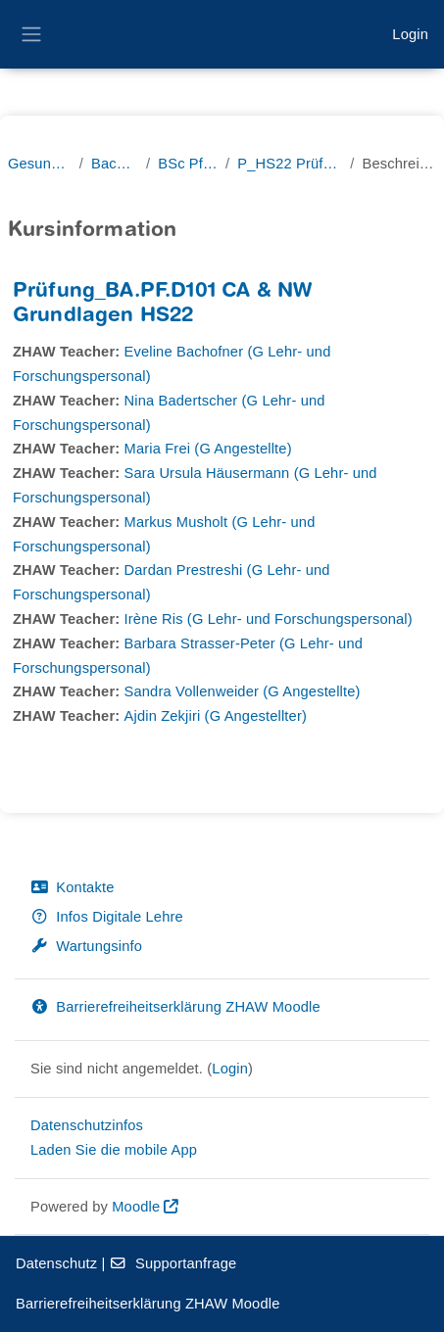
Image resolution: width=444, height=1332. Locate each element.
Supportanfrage (173, 1263)
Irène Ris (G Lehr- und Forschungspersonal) (268, 619)
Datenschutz (56, 1263)
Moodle (136, 1206)
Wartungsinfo (86, 946)
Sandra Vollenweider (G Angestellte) (242, 691)
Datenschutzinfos (86, 1125)
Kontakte (72, 887)
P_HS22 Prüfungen (289, 163)
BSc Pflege (188, 163)
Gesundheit (40, 163)
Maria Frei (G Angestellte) (208, 448)
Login (410, 34)
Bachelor (114, 163)
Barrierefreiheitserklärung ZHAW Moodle (175, 1007)
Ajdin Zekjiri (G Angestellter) (215, 716)
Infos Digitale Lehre (106, 917)
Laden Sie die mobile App (113, 1150)
